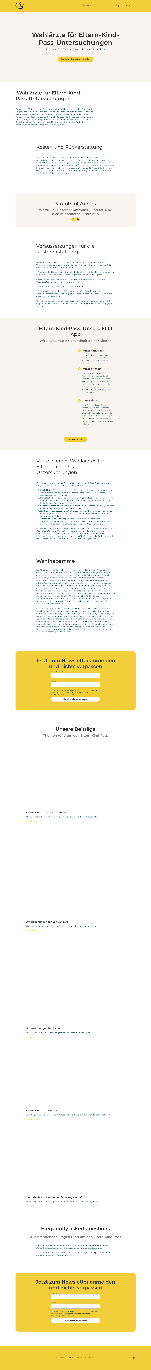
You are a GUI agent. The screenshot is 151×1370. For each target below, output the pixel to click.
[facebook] (73, 219)
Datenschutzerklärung (81, 692)
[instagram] (78, 219)
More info (31, 821)
